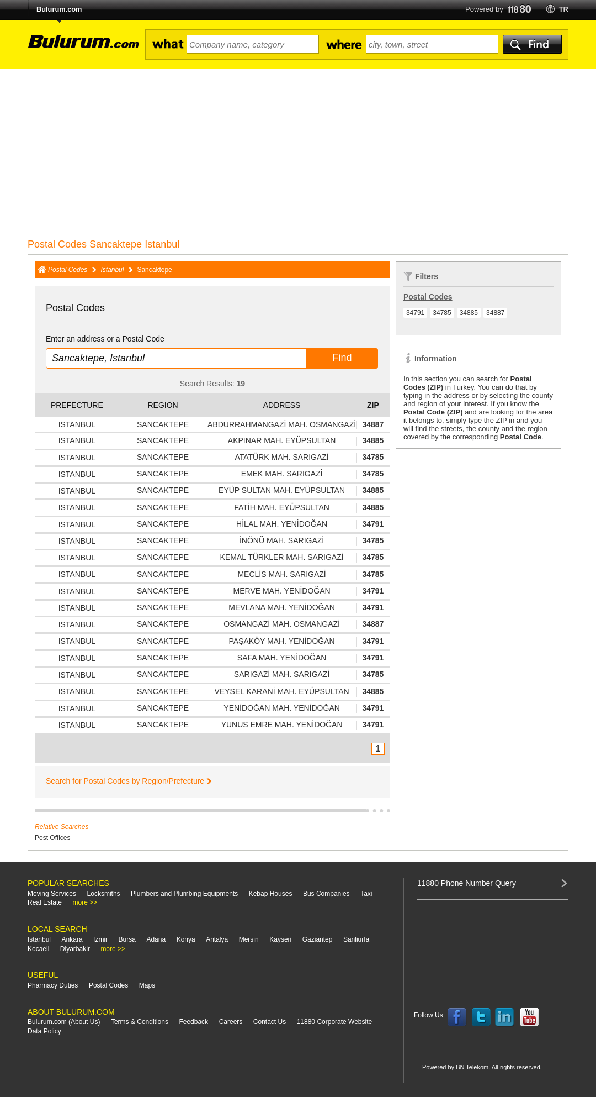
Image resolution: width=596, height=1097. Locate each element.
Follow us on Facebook (457, 1017)
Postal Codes (67, 270)
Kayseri (280, 939)
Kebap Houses (270, 893)
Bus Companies (326, 893)
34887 (495, 313)
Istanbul (112, 270)
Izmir (100, 939)
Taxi (366, 893)
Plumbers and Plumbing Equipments (184, 893)
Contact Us (269, 1022)
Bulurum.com (59, 9)
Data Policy (44, 1031)
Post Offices (52, 838)
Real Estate (45, 902)
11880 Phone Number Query (466, 883)
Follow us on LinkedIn (505, 1017)
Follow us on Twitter (481, 1017)
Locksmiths (103, 893)
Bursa (127, 939)
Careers (231, 1022)
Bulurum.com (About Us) (64, 1022)
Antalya (217, 939)
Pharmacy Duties (53, 985)
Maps (147, 985)
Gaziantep (317, 939)
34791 (415, 313)
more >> (85, 902)
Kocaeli (38, 949)
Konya (186, 939)
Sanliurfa (356, 939)
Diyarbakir (75, 949)
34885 (469, 313)
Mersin (249, 939)
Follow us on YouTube (529, 1017)
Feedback (193, 1022)
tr (563, 9)
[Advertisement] (298, 152)
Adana (156, 939)
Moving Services (52, 893)
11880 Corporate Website (334, 1022)
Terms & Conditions (139, 1022)
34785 (442, 313)
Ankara (72, 939)
